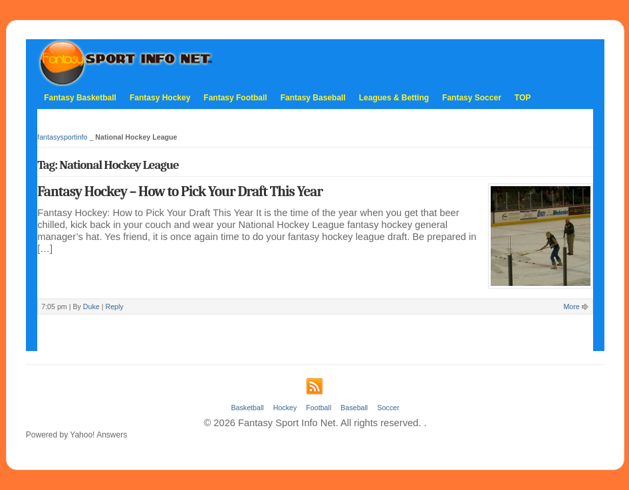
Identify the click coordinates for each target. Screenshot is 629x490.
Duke (91, 306)
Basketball (247, 408)
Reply (114, 306)
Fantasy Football (235, 97)
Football (318, 408)
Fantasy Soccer (471, 97)
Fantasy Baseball (313, 97)
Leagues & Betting (394, 97)
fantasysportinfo (62, 137)
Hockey (285, 408)
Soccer (388, 408)
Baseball (354, 408)
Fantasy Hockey (160, 97)
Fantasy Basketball (80, 97)
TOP (523, 97)
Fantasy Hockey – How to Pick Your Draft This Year (179, 191)
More (571, 306)
